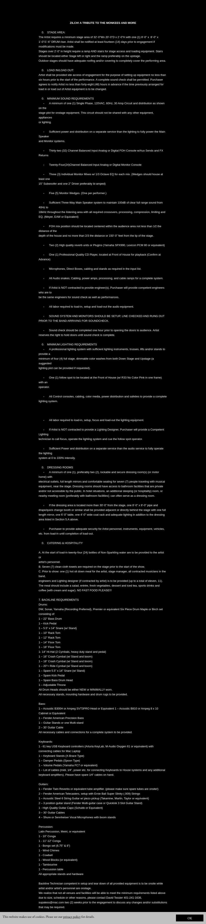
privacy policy (72, 917)
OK (190, 918)
